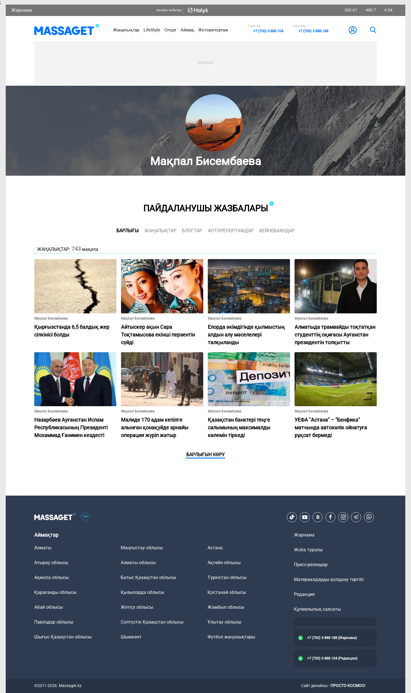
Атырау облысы (51, 562)
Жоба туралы (308, 549)
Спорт (170, 30)
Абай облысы (48, 607)
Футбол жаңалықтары (231, 637)
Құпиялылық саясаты (317, 609)
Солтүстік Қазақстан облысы (152, 622)
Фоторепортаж (213, 30)
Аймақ (187, 30)
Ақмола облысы (51, 577)
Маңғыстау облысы (142, 547)
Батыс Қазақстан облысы (148, 577)
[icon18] (85, 517)
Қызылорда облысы (142, 592)
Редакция (304, 594)
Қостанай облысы (226, 592)
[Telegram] (356, 517)
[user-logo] (352, 30)
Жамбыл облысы (225, 607)
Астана (215, 547)
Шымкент (131, 637)
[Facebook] (330, 517)
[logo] (66, 30)
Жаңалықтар (126, 30)
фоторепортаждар (231, 230)
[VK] (318, 517)
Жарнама (21, 10)
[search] (372, 30)
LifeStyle (152, 30)
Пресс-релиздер (311, 564)
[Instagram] (343, 517)
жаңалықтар (160, 230)
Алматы (42, 547)
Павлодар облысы (53, 622)
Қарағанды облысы (55, 592)
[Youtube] (305, 517)
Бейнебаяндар (277, 230)
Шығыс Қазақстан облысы (63, 637)
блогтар (192, 230)
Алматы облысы (138, 562)
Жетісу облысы (137, 607)
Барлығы (127, 230)
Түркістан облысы (227, 577)
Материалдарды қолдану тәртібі (329, 579)
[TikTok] (292, 517)
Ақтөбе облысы (224, 562)
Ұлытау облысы (224, 622)
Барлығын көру (205, 454)
